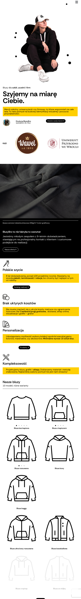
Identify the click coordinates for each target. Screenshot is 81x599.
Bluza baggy (22, 508)
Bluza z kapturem (59, 428)
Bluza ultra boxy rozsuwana (21, 548)
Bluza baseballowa (59, 548)
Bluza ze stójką (59, 564)
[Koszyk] (66, 4)
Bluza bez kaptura (21, 428)
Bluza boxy (59, 468)
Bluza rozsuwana (22, 468)
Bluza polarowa (21, 580)
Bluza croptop (22, 564)
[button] (16, 425)
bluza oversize (8, 238)
